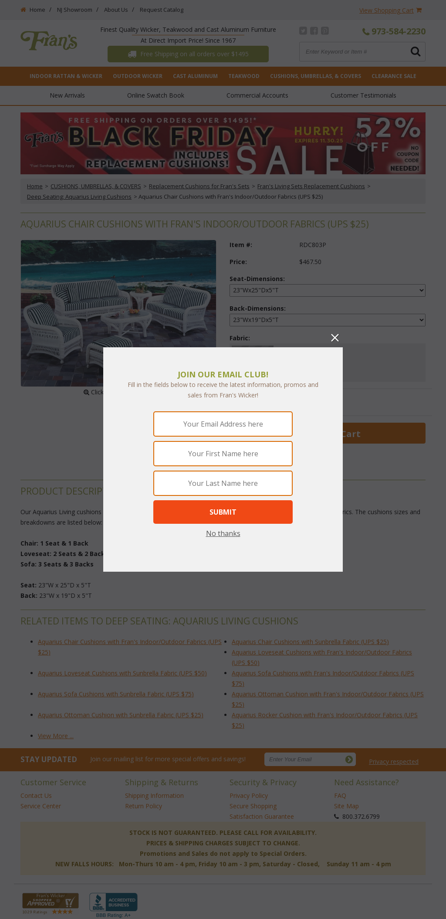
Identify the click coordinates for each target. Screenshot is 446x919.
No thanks (223, 533)
